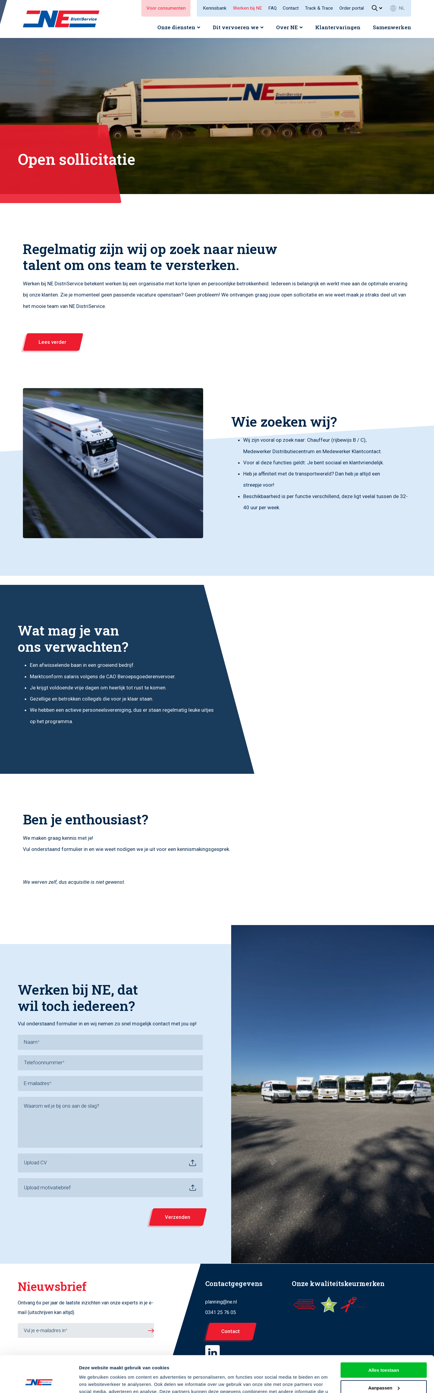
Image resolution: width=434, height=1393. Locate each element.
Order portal (351, 8)
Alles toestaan (383, 1335)
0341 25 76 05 (220, 1312)
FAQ (272, 8)
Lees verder (52, 342)
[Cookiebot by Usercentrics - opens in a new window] (39, 1381)
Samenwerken (392, 27)
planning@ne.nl (221, 1302)
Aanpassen (384, 1353)
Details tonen (93, 1381)
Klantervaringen (337, 27)
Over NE (287, 27)
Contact (291, 8)
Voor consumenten (166, 8)
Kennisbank (215, 8)
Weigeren (383, 1371)
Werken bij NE (247, 8)
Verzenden (177, 1217)
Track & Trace (319, 8)
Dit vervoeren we (236, 27)
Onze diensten (176, 27)
